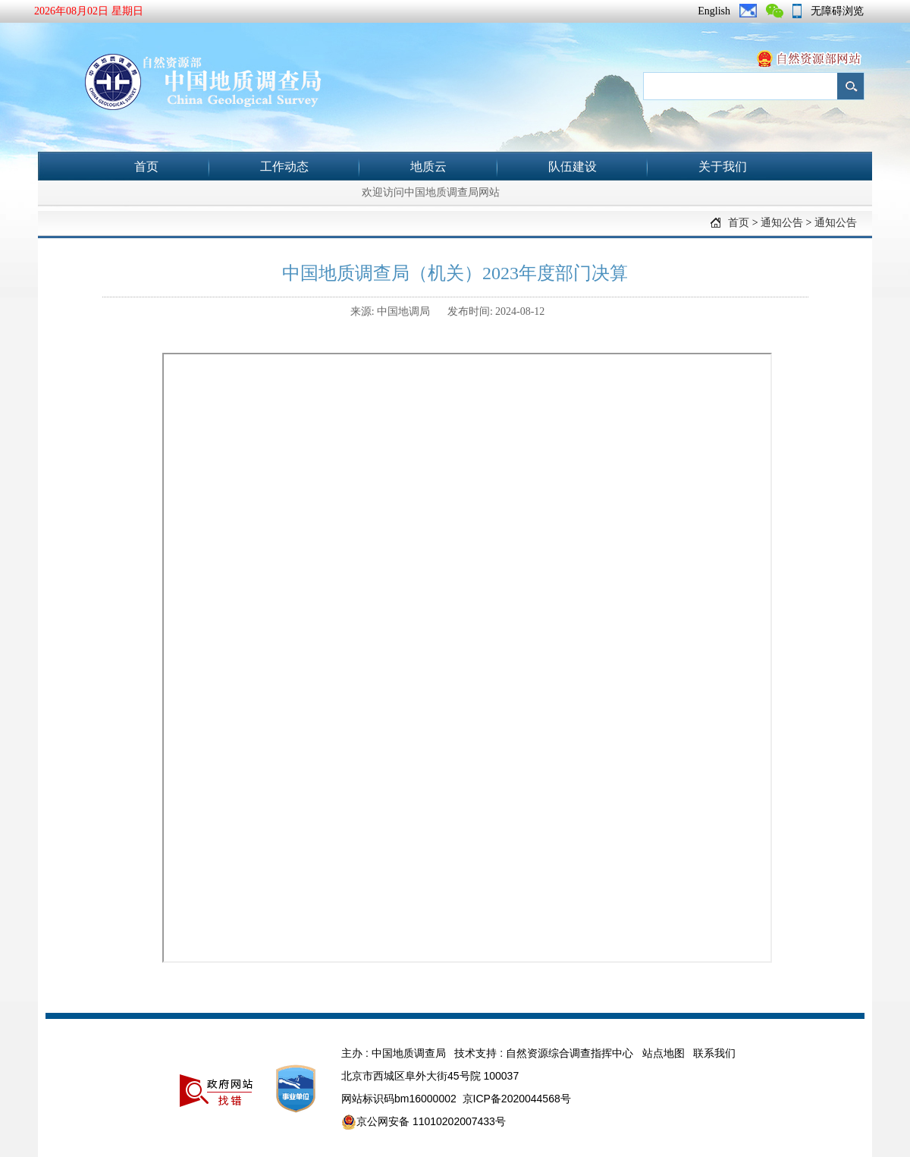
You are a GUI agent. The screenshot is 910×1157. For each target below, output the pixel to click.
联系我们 (714, 1053)
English (714, 11)
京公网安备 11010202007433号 (423, 1122)
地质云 (428, 166)
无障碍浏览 (837, 11)
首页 (146, 166)
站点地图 (663, 1053)
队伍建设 (572, 166)
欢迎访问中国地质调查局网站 (431, 192)
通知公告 (782, 222)
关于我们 (722, 166)
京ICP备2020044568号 (517, 1099)
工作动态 (284, 166)
